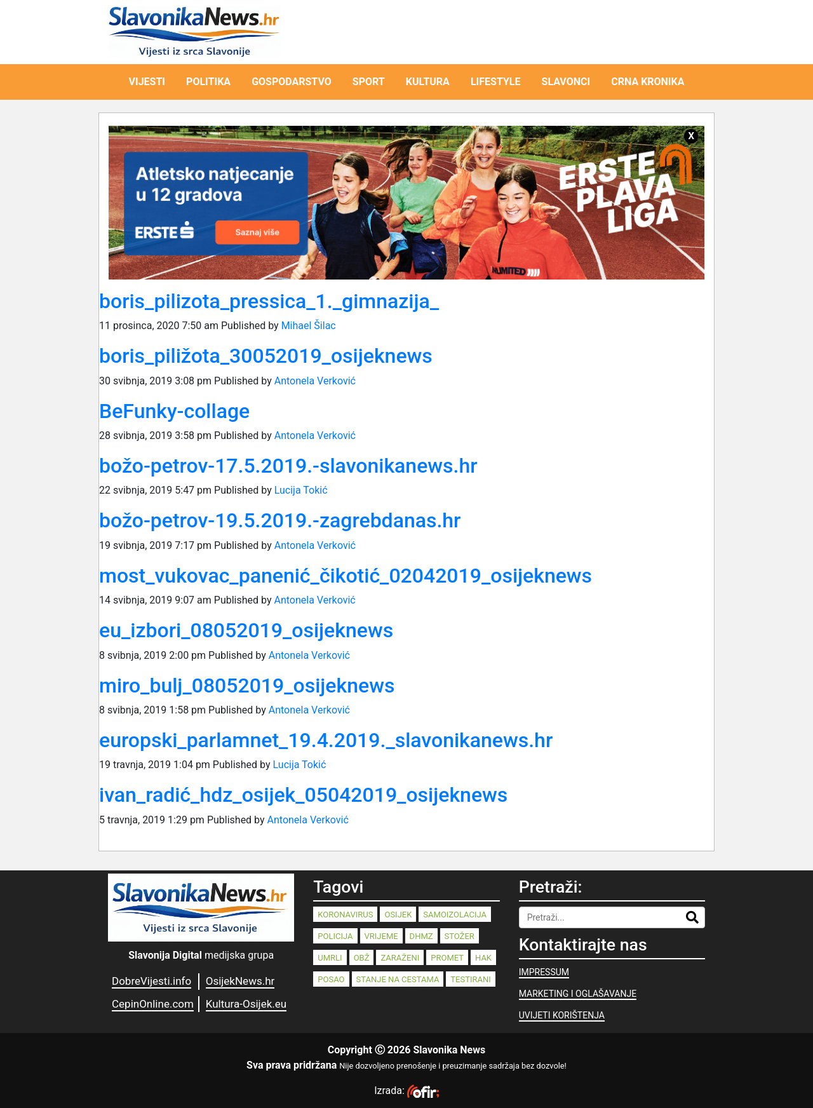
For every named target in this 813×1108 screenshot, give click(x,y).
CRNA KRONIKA (647, 82)
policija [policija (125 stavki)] (335, 936)
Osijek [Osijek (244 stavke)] (398, 914)
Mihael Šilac (308, 326)
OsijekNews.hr (240, 981)
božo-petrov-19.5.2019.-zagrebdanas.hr (279, 520)
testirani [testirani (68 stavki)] (470, 979)
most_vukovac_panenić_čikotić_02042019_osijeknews (345, 576)
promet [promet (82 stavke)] (447, 958)
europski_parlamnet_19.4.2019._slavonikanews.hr (326, 740)
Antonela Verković (315, 381)
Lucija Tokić (301, 490)
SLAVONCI (566, 82)
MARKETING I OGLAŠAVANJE (577, 994)
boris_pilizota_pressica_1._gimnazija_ (269, 301)
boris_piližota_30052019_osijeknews (266, 356)
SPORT (369, 82)
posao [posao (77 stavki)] (331, 979)
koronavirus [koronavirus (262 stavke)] (345, 914)
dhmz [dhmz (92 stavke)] (421, 936)
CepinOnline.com (153, 1003)
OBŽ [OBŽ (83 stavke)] (362, 958)
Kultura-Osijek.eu (246, 1003)
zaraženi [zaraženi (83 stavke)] (399, 958)
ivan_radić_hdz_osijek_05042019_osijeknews (303, 795)
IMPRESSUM (544, 972)
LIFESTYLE (496, 82)
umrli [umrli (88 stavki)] (330, 958)
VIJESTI (147, 82)
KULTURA (428, 82)
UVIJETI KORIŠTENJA (562, 1015)
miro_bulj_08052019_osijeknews (246, 685)
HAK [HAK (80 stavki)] (483, 958)
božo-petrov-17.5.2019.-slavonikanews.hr (288, 466)
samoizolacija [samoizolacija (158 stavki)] (455, 914)
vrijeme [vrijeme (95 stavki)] (381, 936)
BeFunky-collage (174, 411)
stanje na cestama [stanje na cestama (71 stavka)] (398, 979)
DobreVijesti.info (151, 981)
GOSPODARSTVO (292, 82)
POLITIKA (208, 82)
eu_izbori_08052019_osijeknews (246, 630)
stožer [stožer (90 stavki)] (459, 936)
